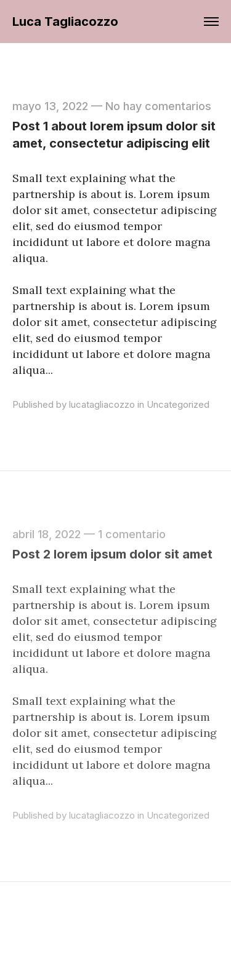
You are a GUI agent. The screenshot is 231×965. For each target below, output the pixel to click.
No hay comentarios (158, 106)
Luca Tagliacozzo (65, 21)
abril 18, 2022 (46, 534)
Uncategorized (178, 404)
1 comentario (132, 534)
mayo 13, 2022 (50, 106)
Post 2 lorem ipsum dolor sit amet (112, 554)
